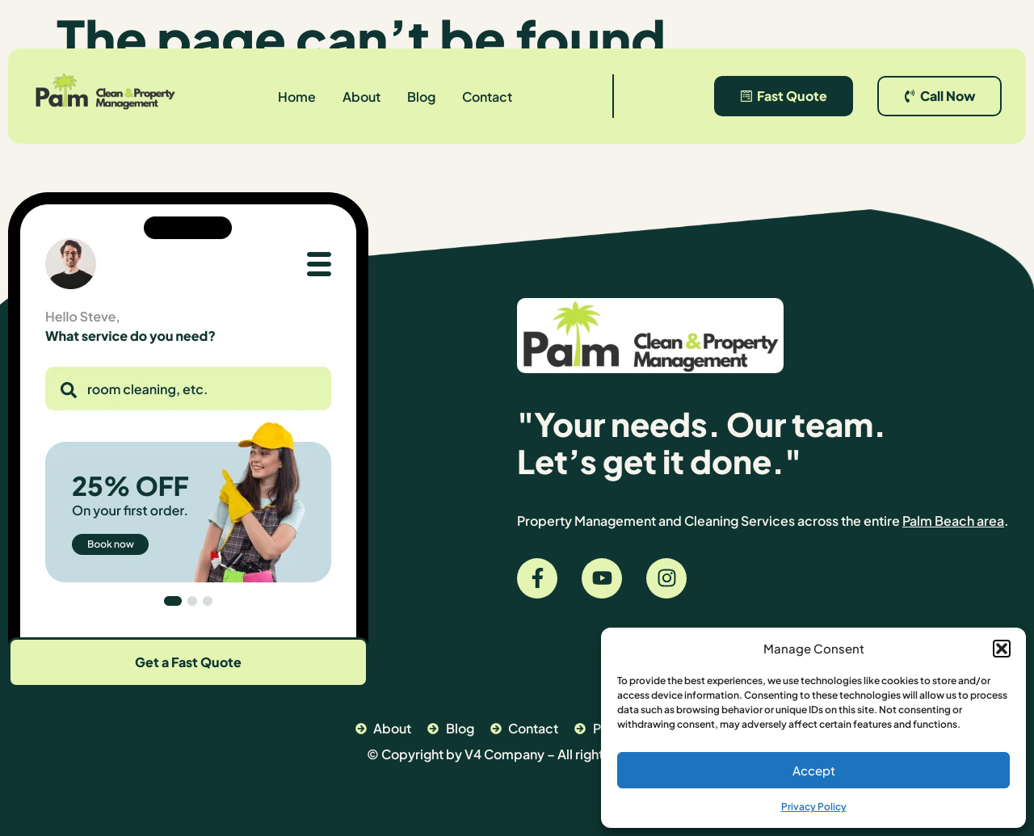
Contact (487, 96)
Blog (421, 96)
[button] (1002, 649)
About (361, 96)
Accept (813, 770)
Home (297, 96)
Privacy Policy (814, 806)
